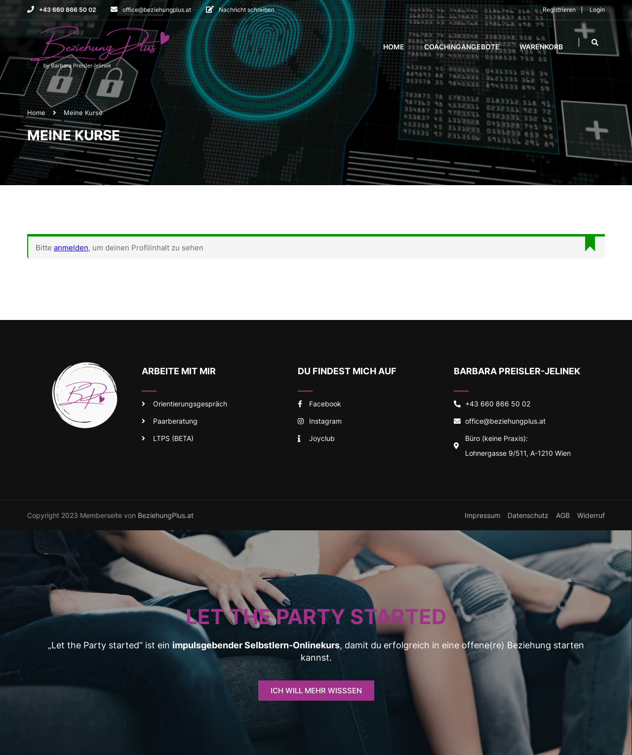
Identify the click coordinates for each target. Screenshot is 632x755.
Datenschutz (528, 518)
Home (393, 47)
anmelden (71, 250)
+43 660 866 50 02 (67, 9)
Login (597, 9)
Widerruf (591, 518)
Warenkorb (541, 47)
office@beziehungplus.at (156, 9)
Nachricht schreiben (247, 9)
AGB (563, 518)
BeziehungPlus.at (166, 518)
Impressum (482, 518)
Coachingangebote (462, 47)
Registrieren (559, 9)
